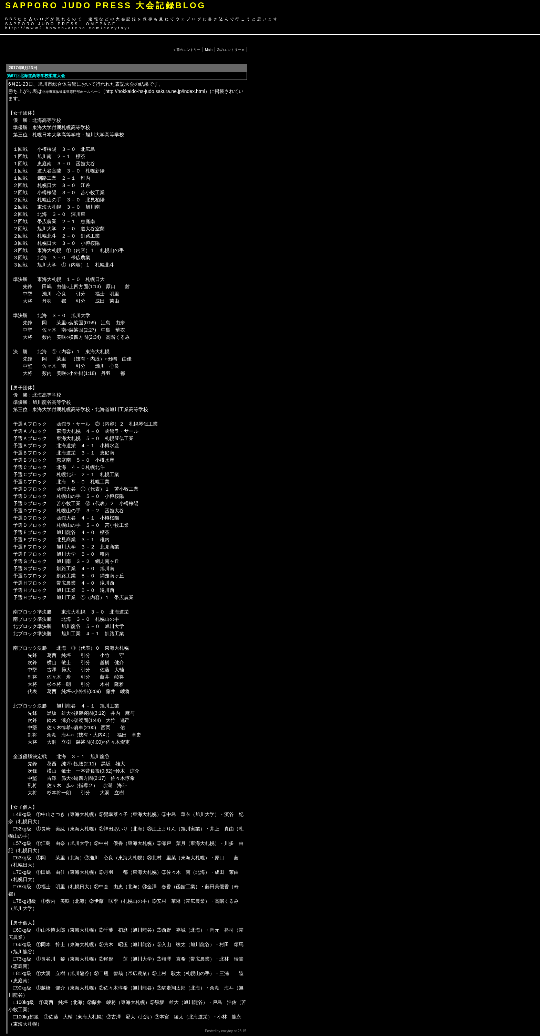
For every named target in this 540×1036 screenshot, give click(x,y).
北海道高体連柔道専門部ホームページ (71, 92)
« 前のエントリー (187, 50)
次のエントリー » (230, 50)
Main (208, 50)
